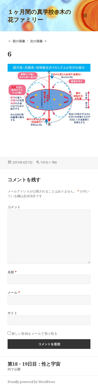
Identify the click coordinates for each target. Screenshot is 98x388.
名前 (12, 272)
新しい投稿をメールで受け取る (34, 333)
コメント (14, 207)
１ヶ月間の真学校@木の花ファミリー (39, 15)
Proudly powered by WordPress (31, 382)
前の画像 (19, 41)
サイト (12, 313)
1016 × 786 (49, 162)
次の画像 (36, 41)
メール (14, 292)
